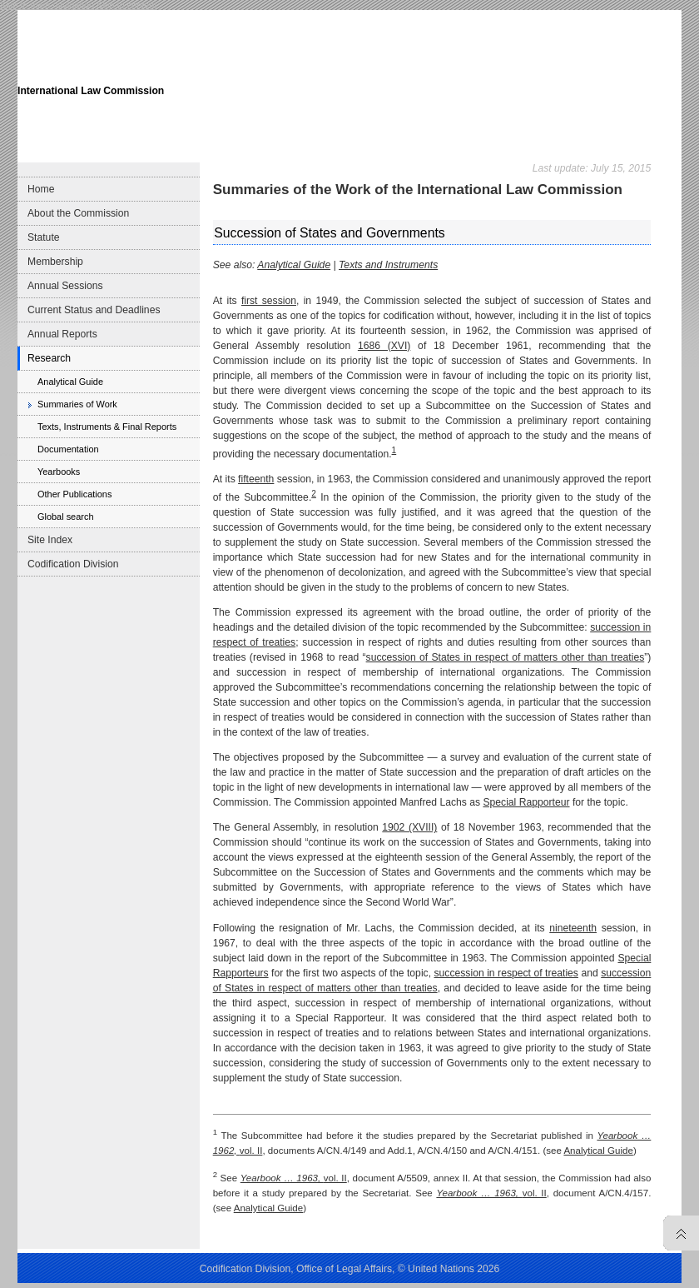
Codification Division (72, 564)
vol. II (293, 1178)
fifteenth (256, 479)
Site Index (49, 540)
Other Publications (74, 494)
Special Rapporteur (526, 802)
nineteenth (573, 928)
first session (268, 301)
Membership (55, 261)
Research (49, 358)
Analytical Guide (70, 382)
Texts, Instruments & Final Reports (106, 427)
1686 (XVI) (384, 346)
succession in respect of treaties (506, 973)
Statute (43, 237)
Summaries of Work (77, 404)
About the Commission (78, 213)
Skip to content (126, 5)
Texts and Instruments (388, 265)
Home (40, 189)
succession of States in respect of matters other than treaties (505, 657)
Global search (65, 517)
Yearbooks (58, 472)
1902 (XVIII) (409, 827)
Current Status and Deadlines (93, 310)
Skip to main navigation (47, 5)
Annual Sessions (65, 286)
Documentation (68, 449)
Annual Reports (62, 334)
